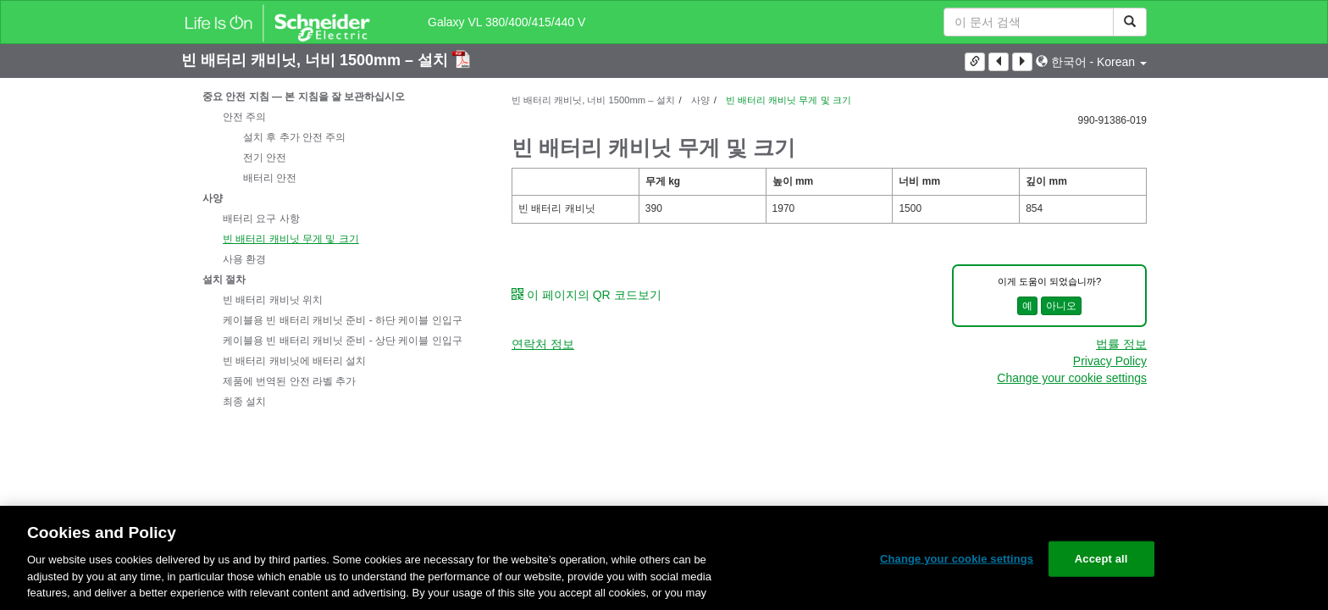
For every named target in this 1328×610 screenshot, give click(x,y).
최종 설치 (244, 402)
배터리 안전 (269, 178)
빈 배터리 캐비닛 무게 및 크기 (291, 239)
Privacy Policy (1110, 361)
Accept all (1101, 558)
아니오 (1061, 306)
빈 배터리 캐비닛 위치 (273, 300)
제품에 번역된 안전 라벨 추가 (289, 381)
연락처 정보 (543, 344)
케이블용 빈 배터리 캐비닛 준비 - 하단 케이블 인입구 (342, 320)
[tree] (333, 249)
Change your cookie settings (1072, 378)
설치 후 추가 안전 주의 (294, 137)
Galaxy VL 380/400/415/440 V (506, 22)
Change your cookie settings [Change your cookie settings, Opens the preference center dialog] (956, 558)
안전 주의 (244, 117)
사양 (212, 198)
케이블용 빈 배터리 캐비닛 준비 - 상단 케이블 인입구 (342, 341)
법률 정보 (1121, 344)
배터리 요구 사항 (261, 219)
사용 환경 (244, 259)
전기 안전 (264, 158)
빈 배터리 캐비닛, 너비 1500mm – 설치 (316, 60)
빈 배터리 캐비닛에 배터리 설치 (294, 361)
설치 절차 (224, 280)
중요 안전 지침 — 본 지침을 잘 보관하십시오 (303, 97)
